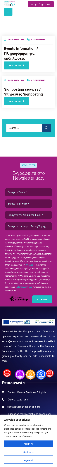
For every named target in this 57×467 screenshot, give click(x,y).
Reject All (28, 460)
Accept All (28, 443)
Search (46, 128)
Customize (28, 452)
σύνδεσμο (29, 265)
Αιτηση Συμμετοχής (41, 4)
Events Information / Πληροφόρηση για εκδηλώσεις (21, 53)
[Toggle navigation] (8, 12)
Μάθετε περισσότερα (24, 287)
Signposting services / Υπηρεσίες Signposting (23, 92)
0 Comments (36, 39)
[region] (28, 441)
